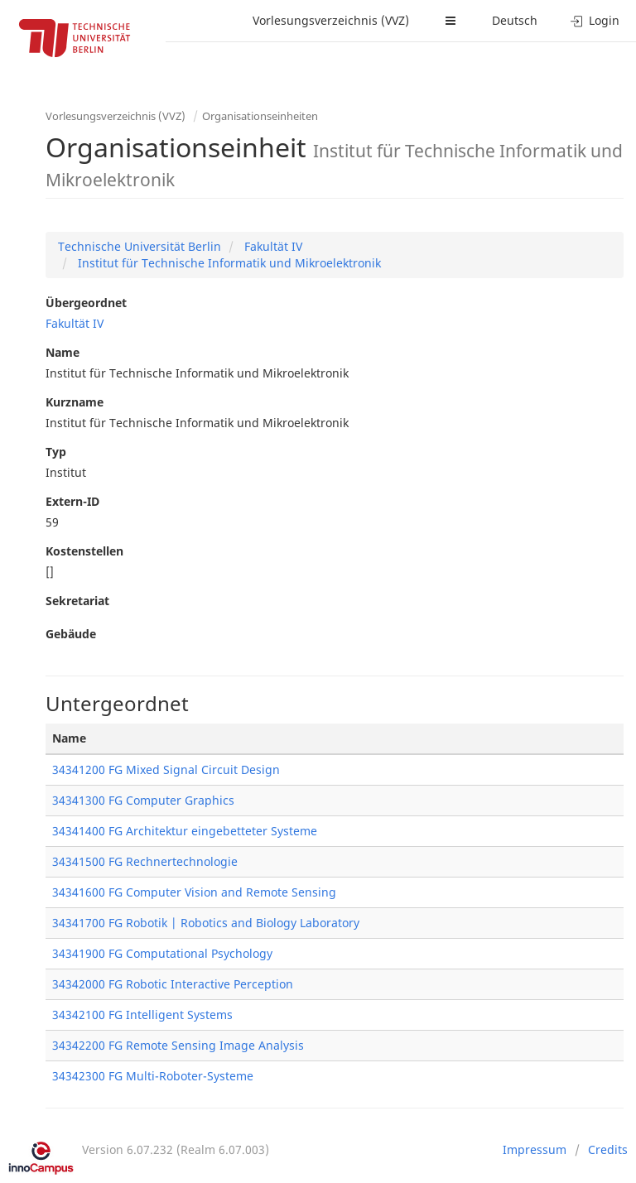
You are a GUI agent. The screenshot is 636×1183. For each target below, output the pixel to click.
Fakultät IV (271, 246)
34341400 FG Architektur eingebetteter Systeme (184, 831)
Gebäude (71, 634)
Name (63, 352)
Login (595, 20)
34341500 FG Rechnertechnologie (145, 861)
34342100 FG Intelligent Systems (142, 1014)
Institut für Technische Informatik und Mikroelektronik (228, 263)
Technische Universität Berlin (139, 246)
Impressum (534, 1149)
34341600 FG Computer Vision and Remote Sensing (194, 892)
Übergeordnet (86, 302)
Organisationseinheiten (260, 115)
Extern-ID (72, 501)
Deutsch (514, 20)
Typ (56, 451)
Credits (608, 1149)
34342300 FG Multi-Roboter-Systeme (152, 1076)
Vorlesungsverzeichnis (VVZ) (331, 20)
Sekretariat (77, 600)
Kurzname (75, 402)
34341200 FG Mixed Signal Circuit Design (166, 769)
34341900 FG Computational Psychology (162, 953)
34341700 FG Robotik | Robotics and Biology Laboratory (205, 923)
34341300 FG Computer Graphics (143, 800)
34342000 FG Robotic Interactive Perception (172, 984)
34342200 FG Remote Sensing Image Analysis (178, 1045)
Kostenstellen (84, 551)
